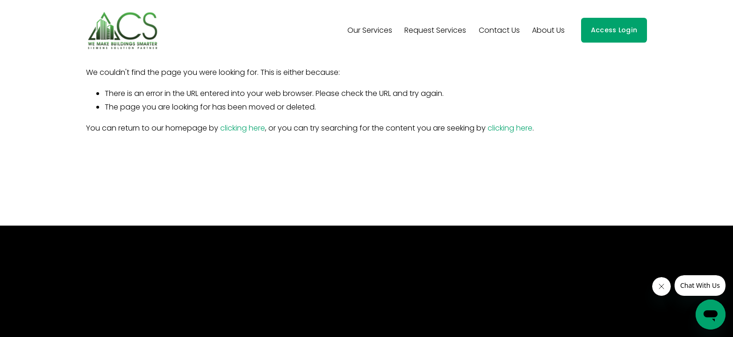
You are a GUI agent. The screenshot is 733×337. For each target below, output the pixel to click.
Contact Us (499, 30)
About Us (548, 30)
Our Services (369, 30)
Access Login (614, 30)
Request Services (435, 30)
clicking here (242, 128)
